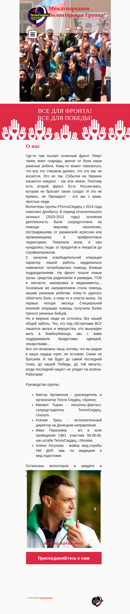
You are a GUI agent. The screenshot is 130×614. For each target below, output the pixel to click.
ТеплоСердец (46, 598)
